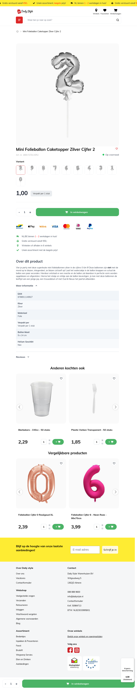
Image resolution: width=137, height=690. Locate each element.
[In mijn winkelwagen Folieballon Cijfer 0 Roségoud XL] (58, 527)
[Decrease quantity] (49, 443)
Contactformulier (23, 583)
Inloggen (20, 609)
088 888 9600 (73, 592)
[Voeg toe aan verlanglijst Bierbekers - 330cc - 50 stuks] (61, 378)
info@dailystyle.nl (75, 596)
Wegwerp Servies (24, 655)
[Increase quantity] (49, 440)
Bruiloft (19, 650)
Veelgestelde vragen (25, 596)
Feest (18, 645)
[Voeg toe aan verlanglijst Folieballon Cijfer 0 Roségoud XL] (61, 463)
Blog (18, 623)
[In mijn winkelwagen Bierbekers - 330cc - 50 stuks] (58, 442)
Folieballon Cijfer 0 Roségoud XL (35, 514)
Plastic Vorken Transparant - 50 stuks (91, 429)
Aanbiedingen (22, 664)
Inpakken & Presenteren (27, 641)
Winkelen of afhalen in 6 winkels (37, 245)
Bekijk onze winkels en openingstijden (84, 636)
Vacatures (20, 578)
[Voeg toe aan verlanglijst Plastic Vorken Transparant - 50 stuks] (114, 378)
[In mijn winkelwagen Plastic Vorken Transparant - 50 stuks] (111, 442)
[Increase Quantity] (30, 212)
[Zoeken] (117, 20)
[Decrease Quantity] (19, 212)
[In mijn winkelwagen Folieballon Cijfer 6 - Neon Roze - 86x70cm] (111, 527)
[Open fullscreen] (67, 94)
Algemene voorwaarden (27, 619)
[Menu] (132, 659)
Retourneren (22, 605)
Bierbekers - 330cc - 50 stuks (34, 429)
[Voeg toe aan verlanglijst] (116, 148)
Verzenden (21, 600)
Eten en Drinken (23, 659)
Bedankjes (21, 636)
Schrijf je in (110, 549)
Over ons (20, 573)
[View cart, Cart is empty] (115, 11)
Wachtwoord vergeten (26, 614)
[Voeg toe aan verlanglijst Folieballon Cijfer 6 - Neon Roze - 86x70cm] (114, 463)
